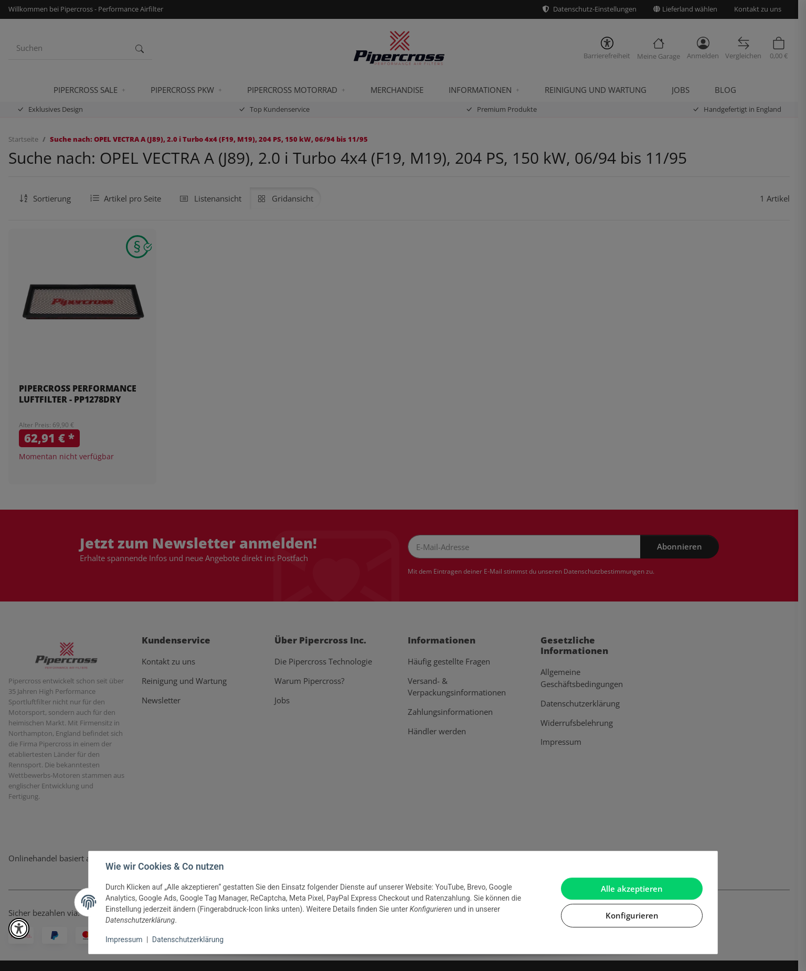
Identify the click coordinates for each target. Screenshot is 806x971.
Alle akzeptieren (632, 888)
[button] (18, 928)
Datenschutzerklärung (188, 939)
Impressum (123, 939)
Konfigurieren (632, 915)
